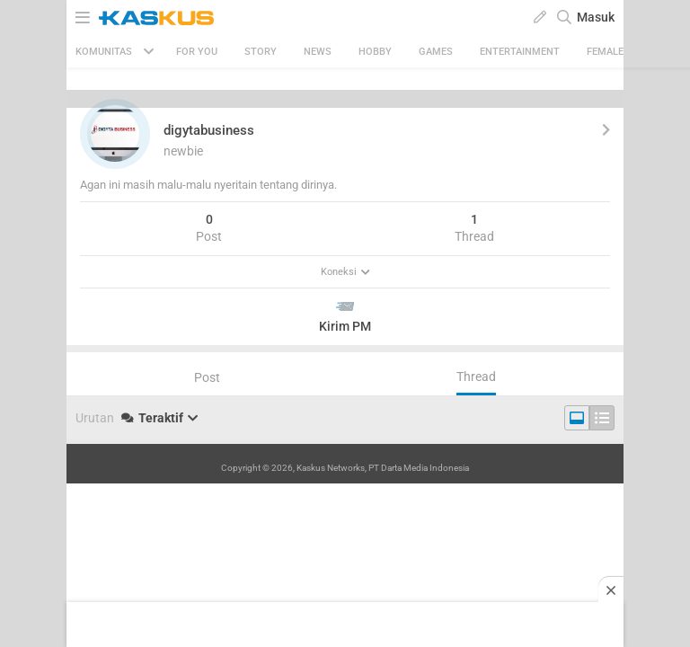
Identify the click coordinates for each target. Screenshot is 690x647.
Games (436, 52)
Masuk (596, 17)
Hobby (375, 52)
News (318, 52)
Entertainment (520, 52)
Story (260, 52)
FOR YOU (196, 52)
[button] (115, 134)
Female (605, 52)
